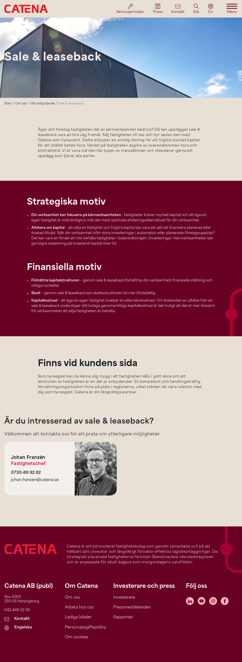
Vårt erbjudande (42, 103)
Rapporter (123, 617)
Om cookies (76, 637)
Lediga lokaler (78, 617)
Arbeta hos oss (79, 607)
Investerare (124, 598)
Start (8, 103)
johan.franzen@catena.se (35, 480)
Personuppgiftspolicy (85, 627)
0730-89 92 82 (26, 473)
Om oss (21, 103)
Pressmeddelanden (132, 607)
